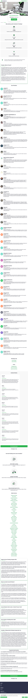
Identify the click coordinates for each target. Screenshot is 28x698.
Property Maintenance (14, 549)
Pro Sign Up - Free (14, 678)
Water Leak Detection (14, 504)
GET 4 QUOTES (14, 19)
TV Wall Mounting (14, 550)
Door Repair (14, 534)
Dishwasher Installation (14, 545)
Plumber (14, 511)
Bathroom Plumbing (14, 503)
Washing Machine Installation (14, 528)
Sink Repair (14, 521)
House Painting (14, 533)
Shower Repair (14, 496)
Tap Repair (14, 541)
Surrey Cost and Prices (14, 367)
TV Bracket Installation (14, 554)
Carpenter (14, 508)
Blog (1, 685)
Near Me (1, 689)
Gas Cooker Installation (14, 537)
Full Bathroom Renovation (14, 500)
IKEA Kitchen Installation (14, 529)
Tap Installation (14, 516)
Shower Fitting (14, 542)
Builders (14, 538)
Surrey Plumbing (14, 360)
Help (1, 684)
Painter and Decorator (14, 512)
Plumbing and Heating (14, 495)
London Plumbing (14, 361)
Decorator (14, 524)
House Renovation (14, 513)
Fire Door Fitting (14, 525)
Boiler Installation (14, 499)
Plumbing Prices (14, 366)
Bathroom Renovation (14, 517)
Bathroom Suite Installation (14, 507)
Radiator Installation (14, 532)
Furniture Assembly (14, 546)
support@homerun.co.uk (3, 692)
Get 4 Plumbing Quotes (14, 446)
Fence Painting (14, 520)
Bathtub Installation (14, 553)
